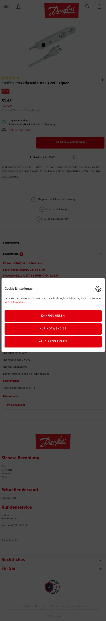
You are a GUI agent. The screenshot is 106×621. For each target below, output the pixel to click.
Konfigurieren (53, 315)
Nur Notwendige (53, 328)
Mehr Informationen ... (17, 302)
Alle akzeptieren (53, 341)
